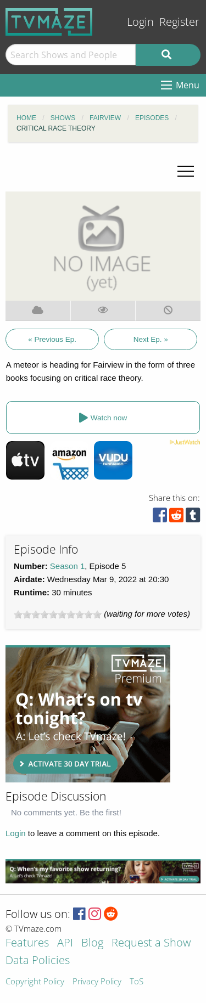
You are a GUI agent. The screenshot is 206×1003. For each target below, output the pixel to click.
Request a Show (151, 943)
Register (179, 21)
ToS (136, 982)
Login (140, 21)
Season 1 (67, 566)
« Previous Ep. (52, 339)
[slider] (58, 614)
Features (27, 943)
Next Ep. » (150, 339)
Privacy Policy (97, 982)
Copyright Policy (34, 982)
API (65, 943)
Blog (92, 943)
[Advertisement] (87, 713)
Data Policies (37, 961)
